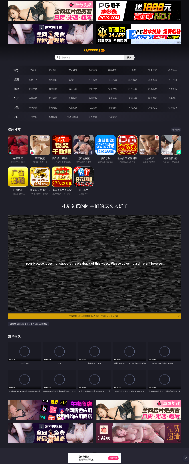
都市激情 (33, 107)
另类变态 (172, 88)
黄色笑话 (152, 107)
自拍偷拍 (53, 79)
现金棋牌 (152, 70)
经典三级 (132, 88)
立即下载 (113, 458)
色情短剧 (112, 116)
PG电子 (33, 70)
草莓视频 (53, 116)
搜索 (129, 57)
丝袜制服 (132, 79)
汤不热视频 (72, 116)
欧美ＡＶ (73, 79)
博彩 (16, 70)
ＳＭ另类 (172, 79)
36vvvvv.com (94, 50)
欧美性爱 (93, 88)
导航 (16, 117)
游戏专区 (93, 70)
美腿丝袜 (112, 98)
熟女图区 (152, 98)
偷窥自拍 (33, 98)
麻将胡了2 (113, 70)
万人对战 (73, 70)
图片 (16, 98)
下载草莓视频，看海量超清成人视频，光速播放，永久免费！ (124, 316)
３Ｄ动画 (93, 79)
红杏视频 (93, 116)
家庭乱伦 (53, 107)
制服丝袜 (112, 88)
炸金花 (133, 70)
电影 (16, 89)
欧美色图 (73, 98)
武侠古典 (93, 107)
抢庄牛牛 (172, 70)
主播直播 (152, 79)
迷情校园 (112, 107)
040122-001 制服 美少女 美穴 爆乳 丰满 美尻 (28, 324)
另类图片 (172, 98)
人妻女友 (73, 107)
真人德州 (53, 70)
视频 (16, 79)
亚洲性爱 (33, 88)
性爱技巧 (172, 107)
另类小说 (132, 107)
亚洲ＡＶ (33, 79)
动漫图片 (93, 98)
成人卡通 (73, 88)
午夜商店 (33, 116)
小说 (16, 107)
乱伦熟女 (152, 88)
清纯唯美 (132, 98)
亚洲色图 (53, 98)
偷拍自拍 (53, 88)
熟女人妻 (112, 79)
